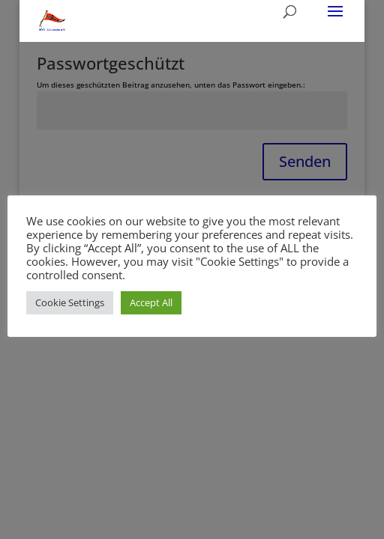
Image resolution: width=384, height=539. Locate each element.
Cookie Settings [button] (69, 302)
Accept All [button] (151, 302)
